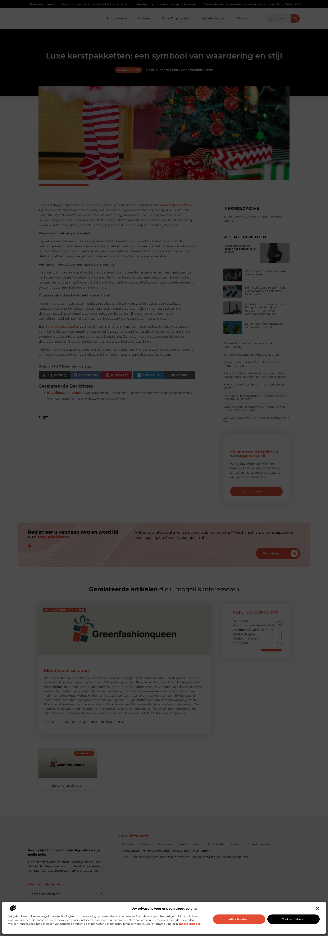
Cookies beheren (293, 919)
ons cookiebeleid (189, 923)
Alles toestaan (239, 919)
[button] (317, 909)
